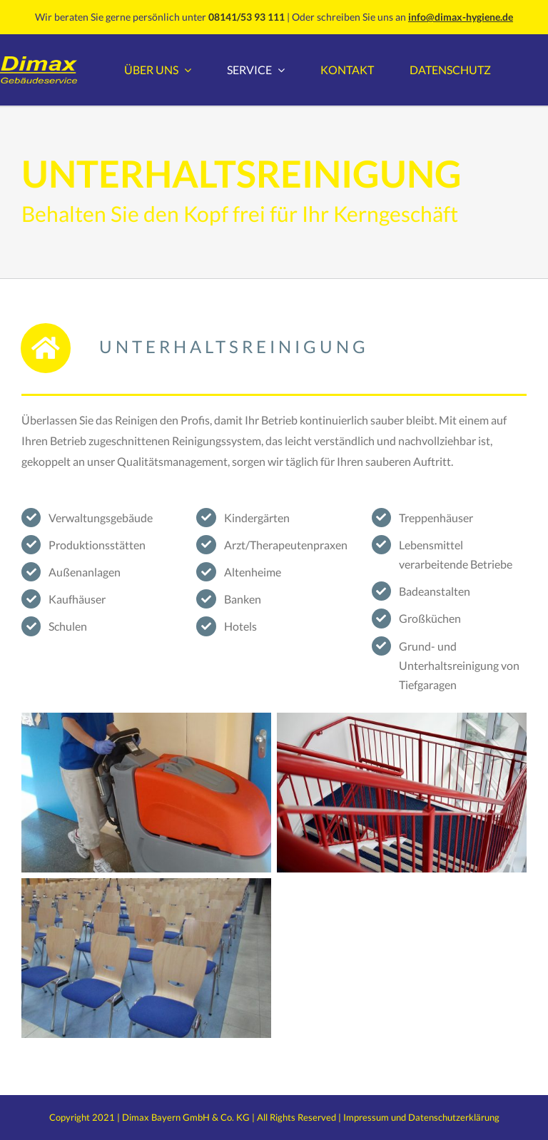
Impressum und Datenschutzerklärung (421, 1117)
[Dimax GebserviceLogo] (38, 61)
